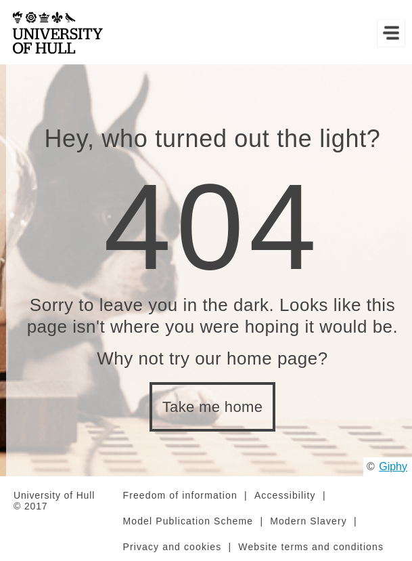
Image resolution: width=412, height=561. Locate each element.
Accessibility (285, 495)
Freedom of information (180, 495)
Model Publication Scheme (188, 521)
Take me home (212, 406)
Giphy (393, 466)
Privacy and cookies (172, 546)
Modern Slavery (308, 521)
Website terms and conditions (311, 546)
